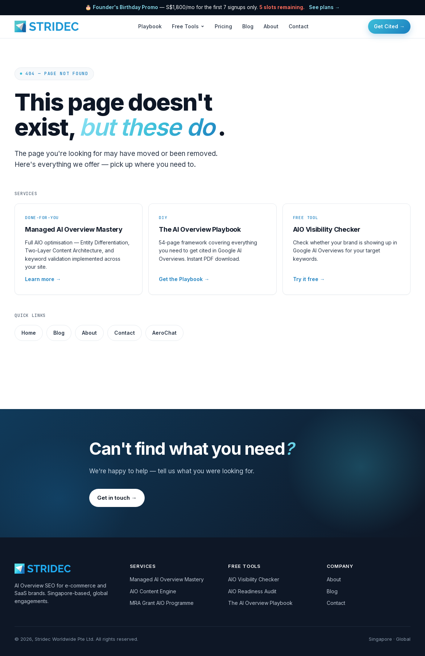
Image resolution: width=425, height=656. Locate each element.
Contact (299, 26)
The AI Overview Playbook (260, 603)
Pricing (223, 26)
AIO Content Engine (153, 591)
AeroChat (164, 333)
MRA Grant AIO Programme (162, 603)
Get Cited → (389, 26)
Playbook (150, 26)
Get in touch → (117, 497)
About (271, 26)
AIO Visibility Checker (253, 579)
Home (28, 333)
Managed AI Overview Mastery (167, 579)
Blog (247, 26)
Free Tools (188, 26)
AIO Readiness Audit (252, 591)
